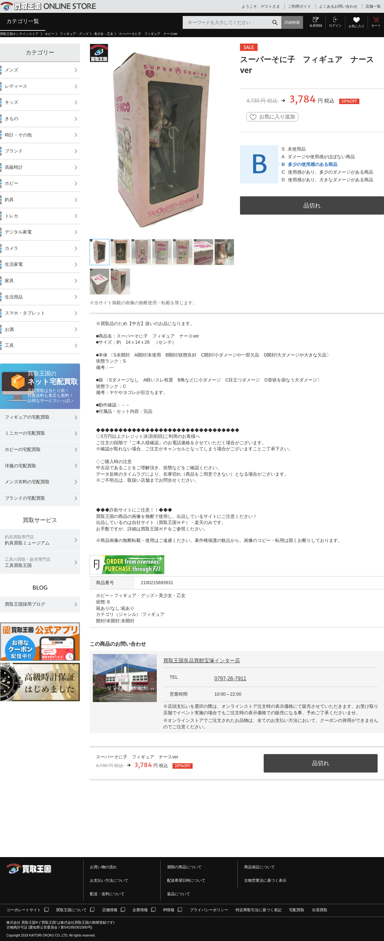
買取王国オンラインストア (19, 34)
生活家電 (14, 264)
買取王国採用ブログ (25, 604)
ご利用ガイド (299, 6)
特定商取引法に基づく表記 (259, 910)
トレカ (11, 215)
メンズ (11, 69)
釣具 (9, 199)
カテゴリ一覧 (22, 21)
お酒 (9, 329)
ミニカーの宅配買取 (25, 433)
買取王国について (71, 910)
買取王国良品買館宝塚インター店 (201, 660)
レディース (16, 86)
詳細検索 (292, 22)
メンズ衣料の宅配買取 (27, 481)
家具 (9, 280)
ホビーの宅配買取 (23, 449)
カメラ (11, 248)
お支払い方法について (109, 880)
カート (376, 25)
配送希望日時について (186, 880)
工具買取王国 (28, 562)
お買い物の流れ (103, 867)
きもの (11, 118)
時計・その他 (18, 134)
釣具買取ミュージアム (27, 540)
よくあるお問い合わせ (338, 6)
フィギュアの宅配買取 (27, 417)
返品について (178, 894)
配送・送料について (107, 894)
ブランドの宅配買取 (25, 498)
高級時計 (14, 167)
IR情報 (168, 910)
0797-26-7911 (230, 678)
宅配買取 (296, 910)
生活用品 (14, 296)
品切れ (312, 205)
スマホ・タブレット (25, 312)
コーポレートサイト (23, 910)
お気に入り (356, 26)
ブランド (14, 150)
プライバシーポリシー (209, 910)
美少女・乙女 (103, 34)
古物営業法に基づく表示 (265, 880)
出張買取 (319, 910)
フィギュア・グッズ (74, 34)
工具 (9, 345)
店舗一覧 (373, 6)
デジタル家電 (18, 231)
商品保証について (259, 867)
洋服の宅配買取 (20, 465)
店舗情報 (109, 910)
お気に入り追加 (272, 117)
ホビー (49, 34)
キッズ (11, 102)
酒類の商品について (184, 867)
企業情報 (140, 910)
